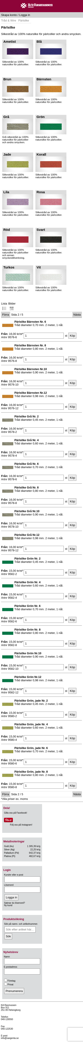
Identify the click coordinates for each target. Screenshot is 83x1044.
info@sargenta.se (10, 1038)
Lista (4, 306)
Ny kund (8, 905)
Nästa (77, 314)
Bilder (12, 306)
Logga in (24, 15)
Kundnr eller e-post (13, 875)
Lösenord (9, 885)
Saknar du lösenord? (14, 903)
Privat (8, 984)
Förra (5, 314)
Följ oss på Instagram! (21, 825)
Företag (9, 981)
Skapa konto (9, 15)
